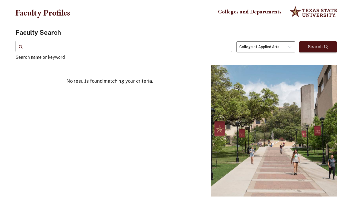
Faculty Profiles (43, 12)
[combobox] (265, 46)
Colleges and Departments (249, 11)
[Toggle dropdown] (291, 46)
